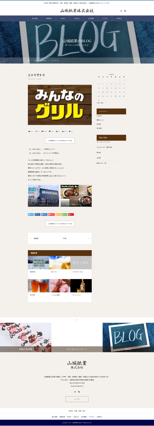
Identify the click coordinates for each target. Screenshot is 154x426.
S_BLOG (39, 79)
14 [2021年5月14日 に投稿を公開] (115, 88)
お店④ (99, 158)
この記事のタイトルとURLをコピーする (59, 140)
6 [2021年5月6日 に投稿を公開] (111, 83)
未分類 (99, 124)
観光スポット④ (101, 163)
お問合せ (119, 18)
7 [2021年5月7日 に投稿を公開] (115, 83)
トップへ (77, 399)
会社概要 (91, 18)
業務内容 (49, 18)
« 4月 (98, 103)
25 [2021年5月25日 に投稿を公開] (103, 96)
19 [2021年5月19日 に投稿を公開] (107, 92)
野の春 (99, 152)
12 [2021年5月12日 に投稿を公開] (107, 88)
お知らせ (77, 18)
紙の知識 (35, 18)
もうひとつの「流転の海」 (105, 147)
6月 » (102, 103)
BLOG (63, 18)
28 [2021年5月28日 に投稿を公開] (115, 96)
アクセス (105, 18)
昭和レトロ (100, 120)
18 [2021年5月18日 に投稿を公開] (103, 92)
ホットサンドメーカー (103, 142)
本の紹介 (99, 128)
